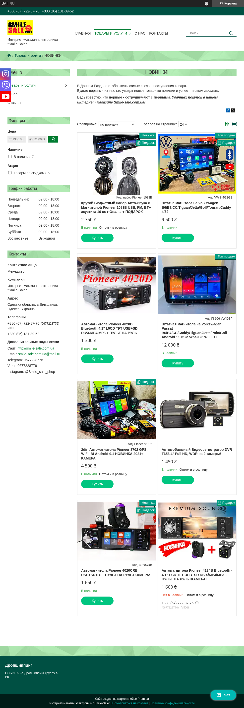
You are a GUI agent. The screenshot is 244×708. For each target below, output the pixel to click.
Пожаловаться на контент (130, 703)
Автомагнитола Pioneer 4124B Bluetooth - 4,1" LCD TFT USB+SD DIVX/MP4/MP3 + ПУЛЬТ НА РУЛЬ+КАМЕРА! (197, 574)
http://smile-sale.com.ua (35, 348)
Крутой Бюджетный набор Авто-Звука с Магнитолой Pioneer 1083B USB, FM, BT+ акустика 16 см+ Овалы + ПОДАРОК (116, 207)
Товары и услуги (110, 33)
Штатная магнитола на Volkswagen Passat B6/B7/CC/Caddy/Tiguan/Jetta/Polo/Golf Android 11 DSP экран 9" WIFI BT (194, 330)
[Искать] (231, 33)
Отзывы (14, 103)
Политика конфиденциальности (172, 703)
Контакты (158, 33)
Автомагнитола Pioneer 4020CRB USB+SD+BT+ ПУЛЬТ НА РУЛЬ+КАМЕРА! (115, 572)
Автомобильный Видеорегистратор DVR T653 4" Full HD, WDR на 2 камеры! (197, 452)
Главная (83, 33)
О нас (139, 33)
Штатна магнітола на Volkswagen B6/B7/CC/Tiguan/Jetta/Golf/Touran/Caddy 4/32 (196, 207)
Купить (97, 238)
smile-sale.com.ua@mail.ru (39, 354)
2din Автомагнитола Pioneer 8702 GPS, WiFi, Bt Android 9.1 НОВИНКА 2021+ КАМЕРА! (114, 454)
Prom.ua (143, 699)
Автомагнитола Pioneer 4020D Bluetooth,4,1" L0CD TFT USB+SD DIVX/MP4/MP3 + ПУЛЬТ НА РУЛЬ (109, 328)
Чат (223, 695)
